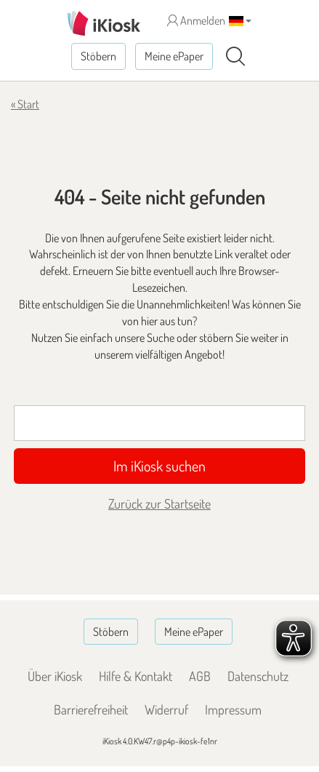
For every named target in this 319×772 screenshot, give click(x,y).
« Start (25, 104)
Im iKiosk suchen (159, 465)
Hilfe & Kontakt (135, 676)
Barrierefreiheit (91, 709)
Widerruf (166, 709)
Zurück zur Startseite (159, 504)
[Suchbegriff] (159, 423)
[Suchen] (235, 57)
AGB (200, 676)
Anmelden (196, 20)
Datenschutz (257, 676)
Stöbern (98, 56)
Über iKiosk (55, 676)
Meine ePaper (174, 56)
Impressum (233, 709)
